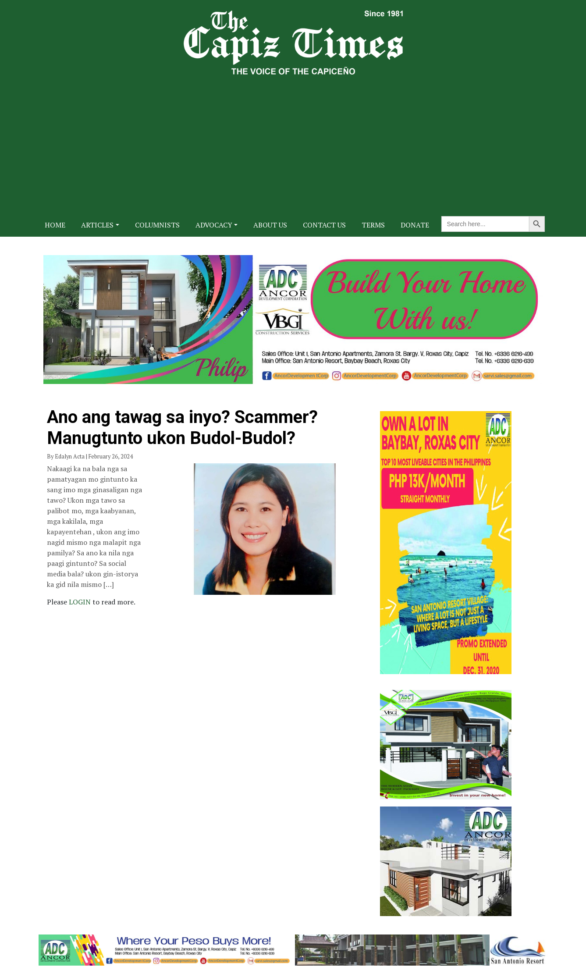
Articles (97, 225)
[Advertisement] (293, 140)
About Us (270, 225)
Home (55, 225)
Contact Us (324, 225)
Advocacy (213, 225)
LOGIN (80, 602)
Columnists (157, 225)
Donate (415, 225)
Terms (373, 225)
